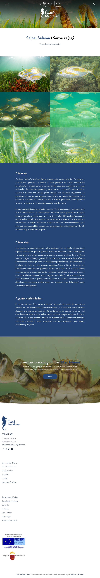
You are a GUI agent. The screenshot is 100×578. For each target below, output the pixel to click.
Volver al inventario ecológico (50, 44)
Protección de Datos (9, 521)
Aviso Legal (6, 517)
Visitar (50, 377)
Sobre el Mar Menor (10, 463)
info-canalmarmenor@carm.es (13, 445)
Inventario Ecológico (9, 482)
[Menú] (6, 4)
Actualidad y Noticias (10, 501)
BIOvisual (73, 575)
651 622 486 (7, 434)
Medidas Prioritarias (9, 467)
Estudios (5, 475)
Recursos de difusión (10, 497)
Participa (5, 509)
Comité (4, 479)
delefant (80, 575)
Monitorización (7, 471)
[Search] (94, 4)
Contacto (5, 505)
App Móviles (7, 513)
